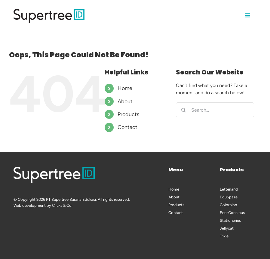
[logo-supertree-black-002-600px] (49, 11)
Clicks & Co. (62, 205)
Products (128, 114)
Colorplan (228, 205)
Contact (127, 127)
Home (125, 88)
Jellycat (227, 228)
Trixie (224, 236)
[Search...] (215, 109)
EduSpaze (229, 197)
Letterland (229, 189)
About (125, 101)
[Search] (183, 109)
